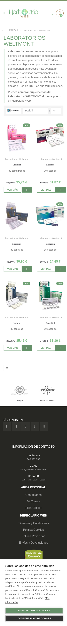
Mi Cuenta (33, 501)
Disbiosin (50, 243)
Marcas (13, 30)
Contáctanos (33, 494)
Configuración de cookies (34, 618)
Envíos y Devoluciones (33, 542)
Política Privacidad (33, 536)
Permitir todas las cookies (34, 610)
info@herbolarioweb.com (33, 469)
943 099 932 (33, 459)
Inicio (3, 30)
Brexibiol (50, 323)
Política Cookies (33, 529)
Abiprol (17, 323)
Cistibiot (17, 164)
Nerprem (16, 243)
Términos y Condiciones (33, 523)
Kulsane (50, 164)
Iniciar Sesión (33, 507)
